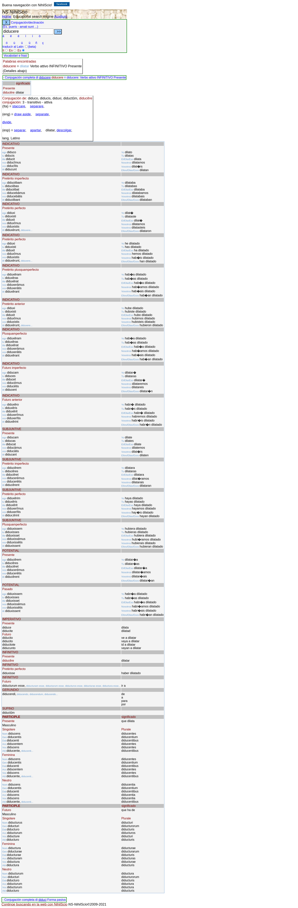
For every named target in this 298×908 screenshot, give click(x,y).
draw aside (22, 114)
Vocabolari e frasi (15, 55)
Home (6, 16)
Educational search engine (33, 16)
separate (42, 114)
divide (6, 122)
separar (19, 130)
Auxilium (60, 16)
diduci (42, 899)
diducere (45, 77)
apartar (35, 130)
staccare (18, 106)
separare (37, 106)
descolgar (64, 130)
